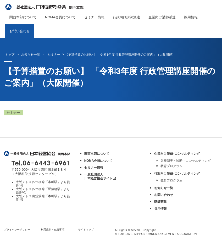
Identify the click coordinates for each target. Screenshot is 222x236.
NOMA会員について (60, 17)
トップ (9, 54)
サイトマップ (86, 229)
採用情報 (191, 17)
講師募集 (160, 201)
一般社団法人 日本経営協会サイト (100, 176)
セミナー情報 (94, 17)
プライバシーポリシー (17, 229)
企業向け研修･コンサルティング (177, 153)
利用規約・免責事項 (52, 229)
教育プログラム (171, 166)
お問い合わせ (19, 31)
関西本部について (23, 17)
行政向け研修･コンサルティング (177, 173)
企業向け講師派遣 (162, 17)
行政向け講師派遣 (126, 17)
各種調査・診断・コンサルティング (185, 161)
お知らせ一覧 (30, 54)
